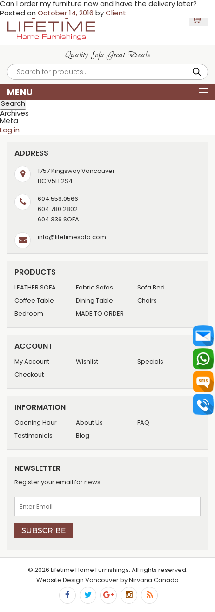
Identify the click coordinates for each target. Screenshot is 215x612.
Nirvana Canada (154, 580)
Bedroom (28, 313)
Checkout (29, 374)
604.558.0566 (58, 198)
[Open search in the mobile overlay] (107, 72)
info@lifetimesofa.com (72, 237)
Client (116, 13)
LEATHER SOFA (35, 287)
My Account (31, 361)
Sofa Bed (151, 287)
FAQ (143, 422)
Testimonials (33, 435)
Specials (150, 361)
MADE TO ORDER (100, 313)
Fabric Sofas (94, 287)
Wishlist (87, 361)
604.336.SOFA (58, 219)
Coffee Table (34, 300)
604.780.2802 (58, 209)
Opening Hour (35, 422)
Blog (82, 435)
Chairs (147, 300)
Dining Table (94, 300)
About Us (89, 422)
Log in (10, 130)
